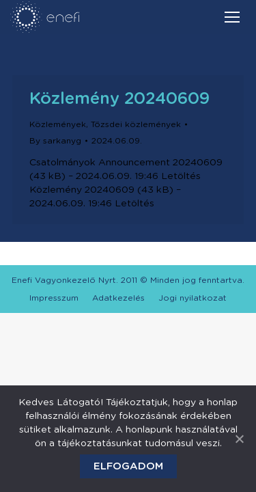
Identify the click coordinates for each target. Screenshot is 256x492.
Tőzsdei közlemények (136, 124)
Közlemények (57, 124)
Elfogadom (128, 466)
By (55, 141)
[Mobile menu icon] (232, 17)
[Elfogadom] (239, 439)
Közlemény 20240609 (119, 99)
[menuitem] (54, 298)
